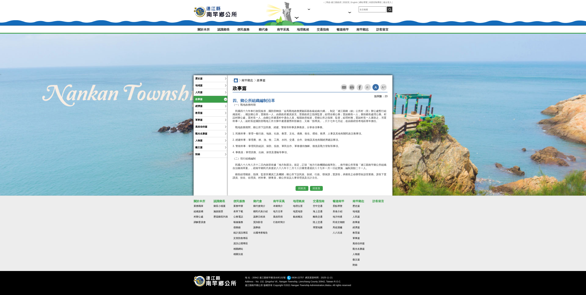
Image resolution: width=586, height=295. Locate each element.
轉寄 (344, 87)
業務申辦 (238, 206)
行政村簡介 (279, 222)
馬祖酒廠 (337, 227)
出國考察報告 (260, 232)
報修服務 (238, 222)
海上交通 (317, 211)
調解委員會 (200, 222)
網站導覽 (363, 2)
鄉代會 (263, 29)
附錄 (197, 154)
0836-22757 (298, 277)
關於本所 (204, 29)
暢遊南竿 (343, 29)
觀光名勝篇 (201, 133)
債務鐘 (237, 227)
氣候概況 (298, 216)
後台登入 (387, 2)
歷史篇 (198, 78)
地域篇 (198, 85)
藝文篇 (198, 147)
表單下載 (238, 211)
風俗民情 (278, 216)
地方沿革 (278, 211)
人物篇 (198, 140)
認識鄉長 (223, 29)
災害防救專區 (240, 238)
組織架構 (198, 211)
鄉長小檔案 (220, 206)
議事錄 (256, 227)
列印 (352, 87)
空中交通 (317, 206)
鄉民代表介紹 (260, 211)
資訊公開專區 (240, 243)
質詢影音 (258, 222)
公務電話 (238, 216)
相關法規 (238, 254)
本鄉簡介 (278, 206)
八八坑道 (337, 232)
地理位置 (298, 206)
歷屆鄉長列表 (221, 216)
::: (324, 2)
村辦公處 (198, 216)
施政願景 (218, 211)
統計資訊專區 (240, 232)
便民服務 (243, 29)
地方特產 (337, 216)
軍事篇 (198, 120)
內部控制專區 (375, 2)
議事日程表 (259, 216)
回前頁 (302, 188)
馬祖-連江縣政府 (333, 2)
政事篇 (198, 99)
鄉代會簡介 (259, 206)
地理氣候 (303, 29)
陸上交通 (317, 222)
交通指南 (323, 29)
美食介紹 (337, 211)
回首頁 (346, 2)
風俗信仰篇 (201, 126)
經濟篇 (198, 106)
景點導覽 (337, 206)
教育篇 (198, 113)
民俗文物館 (339, 222)
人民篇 (198, 92)
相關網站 (238, 249)
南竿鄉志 (362, 29)
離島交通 (317, 216)
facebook (360, 87)
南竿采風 (283, 29)
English (354, 2)
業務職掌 (198, 206)
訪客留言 (382, 29)
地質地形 (298, 211)
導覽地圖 (317, 227)
